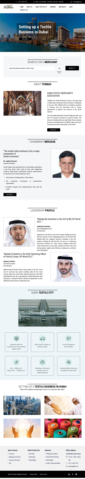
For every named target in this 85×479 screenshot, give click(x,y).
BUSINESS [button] (53, 7)
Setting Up (32, 457)
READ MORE (25, 39)
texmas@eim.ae (76, 2)
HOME (21, 7)
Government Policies (52, 457)
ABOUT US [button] (29, 7)
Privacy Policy (33, 474)
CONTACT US (24, 10)
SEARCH (72, 69)
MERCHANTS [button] (62, 7)
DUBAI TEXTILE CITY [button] (41, 7)
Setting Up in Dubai (51, 454)
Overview (11, 454)
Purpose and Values (14, 460)
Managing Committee (15, 457)
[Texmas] (8, 6)
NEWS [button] (71, 7)
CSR (10, 464)
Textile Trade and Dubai (53, 464)
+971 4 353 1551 (21, 2)
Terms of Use (43, 474)
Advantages (32, 460)
